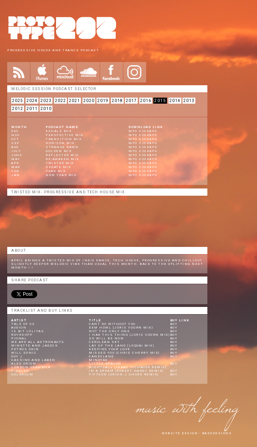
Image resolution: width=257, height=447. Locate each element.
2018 (117, 100)
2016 (145, 100)
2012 (17, 108)
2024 (32, 100)
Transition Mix (64, 139)
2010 (46, 108)
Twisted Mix (60, 163)
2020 (88, 100)
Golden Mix (59, 151)
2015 (160, 100)
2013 (189, 100)
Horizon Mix (60, 143)
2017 (131, 100)
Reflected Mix (62, 155)
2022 (60, 100)
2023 (46, 100)
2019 (102, 100)
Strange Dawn (62, 147)
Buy (174, 324)
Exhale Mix (59, 131)
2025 (17, 100)
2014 (175, 100)
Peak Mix (56, 171)
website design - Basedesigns (197, 433)
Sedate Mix (58, 167)
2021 (74, 100)
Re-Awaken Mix (62, 159)
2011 (32, 108)
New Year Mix (61, 175)
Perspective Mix (65, 135)
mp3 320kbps (143, 131)
